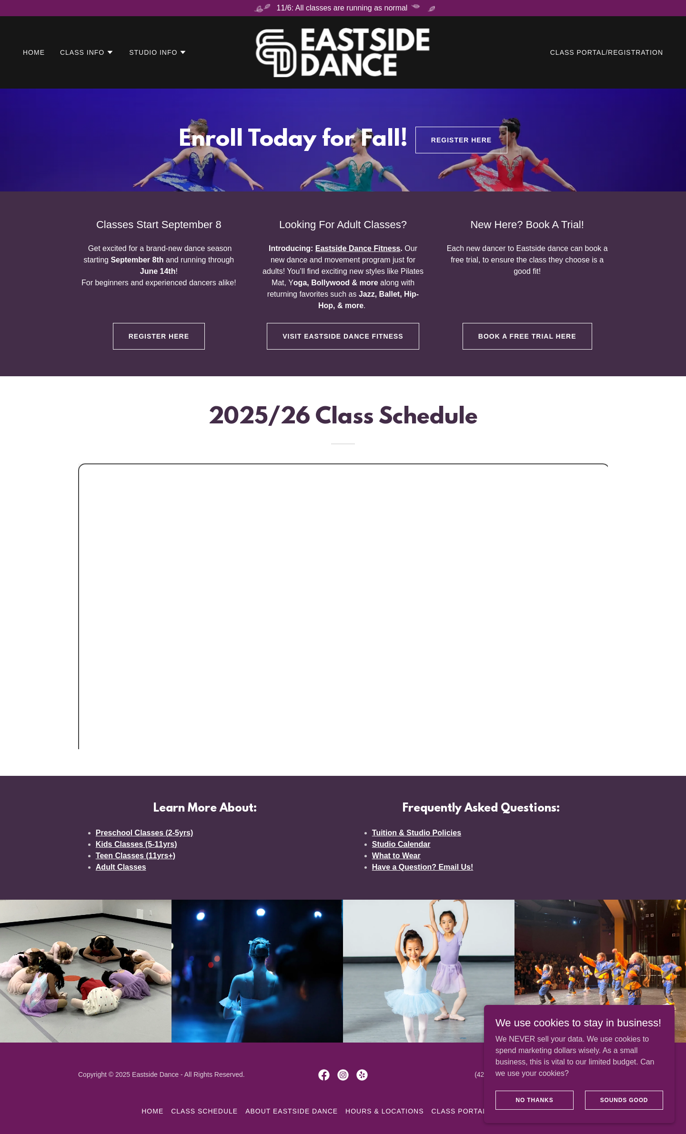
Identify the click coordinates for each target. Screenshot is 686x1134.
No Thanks (534, 1099)
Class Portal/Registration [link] (606, 52)
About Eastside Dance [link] (291, 1111)
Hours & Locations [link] (384, 1111)
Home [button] (152, 1111)
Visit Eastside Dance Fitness (342, 336)
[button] (87, 52)
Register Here (461, 140)
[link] (343, 52)
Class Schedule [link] (204, 1111)
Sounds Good (624, 1099)
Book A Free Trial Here (527, 336)
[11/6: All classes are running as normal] (343, 8)
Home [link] (34, 52)
